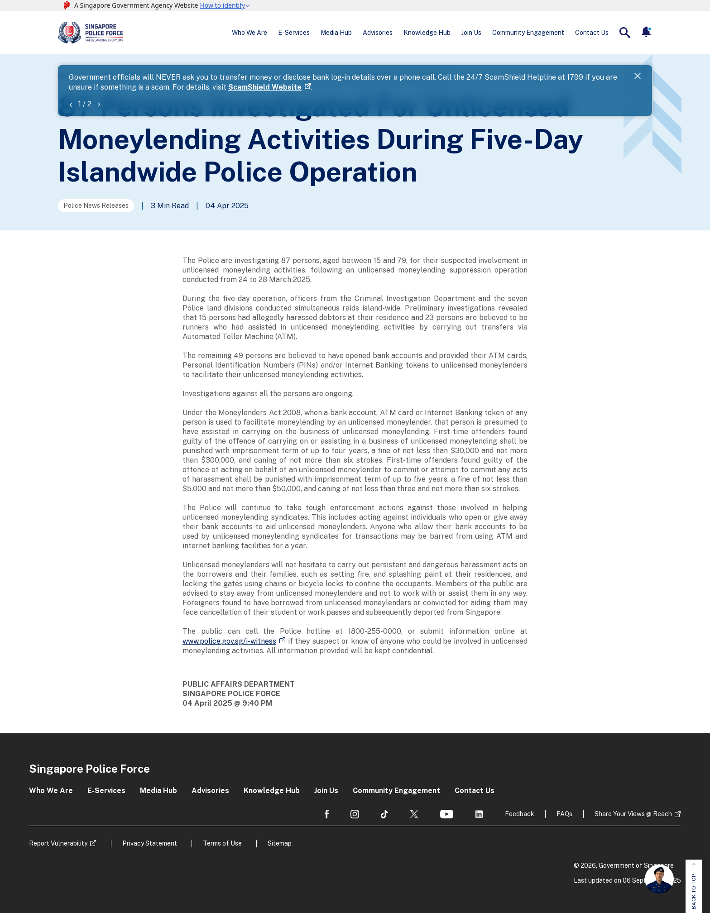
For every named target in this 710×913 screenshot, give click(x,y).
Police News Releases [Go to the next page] (96, 205)
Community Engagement (528, 32)
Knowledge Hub (427, 32)
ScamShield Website (265, 87)
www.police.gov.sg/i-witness (229, 641)
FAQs (564, 813)
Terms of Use (222, 843)
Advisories (378, 32)
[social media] (327, 814)
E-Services (294, 32)
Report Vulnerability (58, 843)
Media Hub (336, 32)
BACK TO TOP (694, 886)
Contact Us (592, 32)
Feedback (519, 813)
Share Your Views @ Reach (633, 813)
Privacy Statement (149, 843)
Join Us (471, 32)
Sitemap (280, 843)
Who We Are (249, 32)
